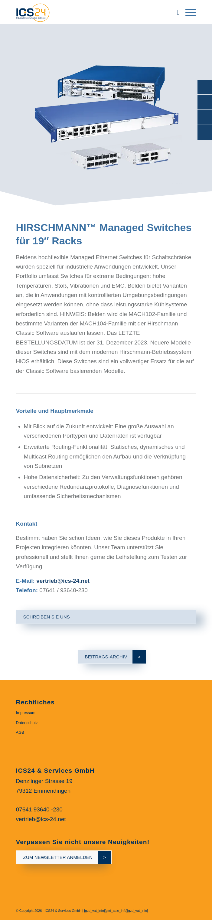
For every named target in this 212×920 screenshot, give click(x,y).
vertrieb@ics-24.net (63, 581)
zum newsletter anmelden (58, 857)
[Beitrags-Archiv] (106, 657)
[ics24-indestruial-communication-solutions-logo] (88, 12)
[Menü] (187, 12)
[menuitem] (175, 12)
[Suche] (175, 12)
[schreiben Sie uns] (106, 617)
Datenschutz (27, 722)
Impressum (25, 712)
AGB (20, 732)
